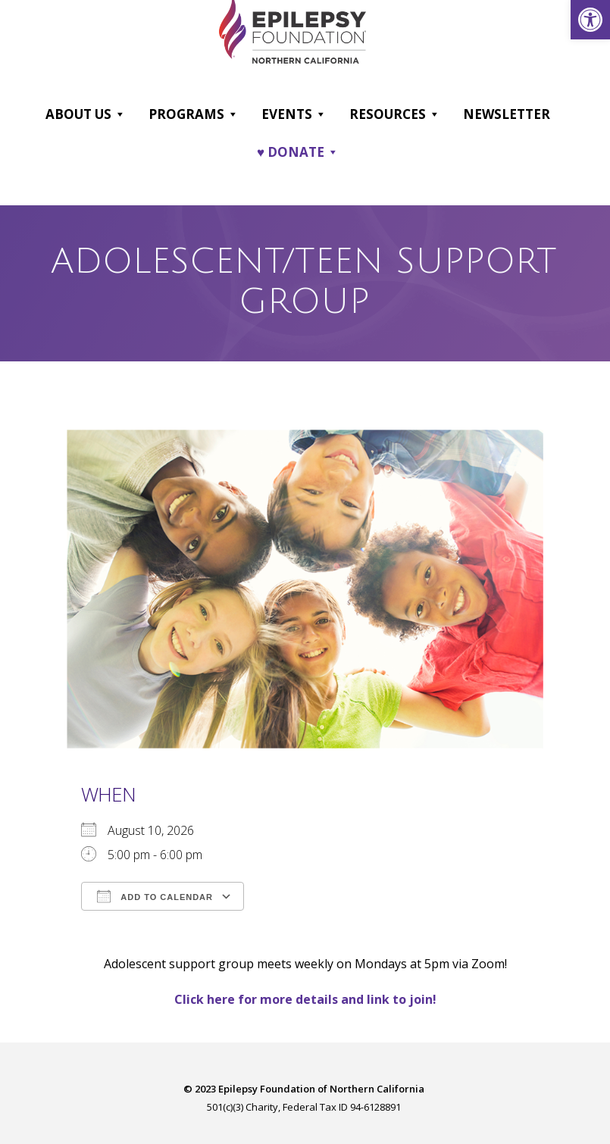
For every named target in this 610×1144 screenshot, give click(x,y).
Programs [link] (194, 114)
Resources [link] (394, 114)
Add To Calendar (155, 896)
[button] (119, 114)
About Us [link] (85, 114)
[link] (590, 19)
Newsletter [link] (506, 114)
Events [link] (294, 114)
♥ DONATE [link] (298, 152)
